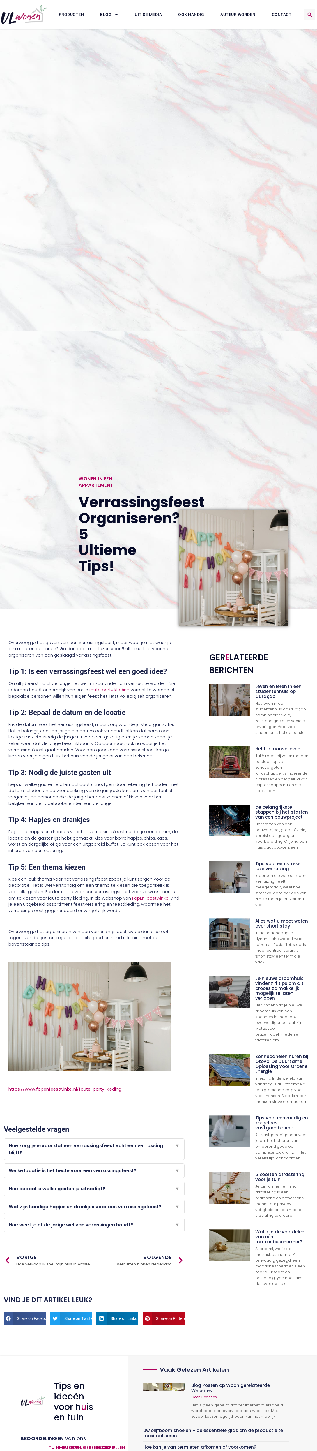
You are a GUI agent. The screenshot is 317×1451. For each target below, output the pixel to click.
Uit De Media (148, 14)
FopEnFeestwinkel (150, 898)
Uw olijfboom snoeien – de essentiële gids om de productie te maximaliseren (213, 1433)
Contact (282, 14)
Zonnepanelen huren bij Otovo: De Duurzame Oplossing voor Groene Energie (281, 1063)
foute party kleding (109, 690)
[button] (309, 14)
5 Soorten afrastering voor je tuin (279, 1176)
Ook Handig (191, 14)
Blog (109, 15)
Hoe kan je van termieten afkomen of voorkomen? (199, 1447)
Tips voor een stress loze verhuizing (278, 866)
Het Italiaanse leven (277, 749)
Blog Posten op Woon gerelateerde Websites (230, 1388)
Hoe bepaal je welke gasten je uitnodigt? (94, 1188)
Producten (71, 14)
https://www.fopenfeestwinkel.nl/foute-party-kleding (64, 1089)
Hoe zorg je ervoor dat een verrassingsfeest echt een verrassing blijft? (94, 1149)
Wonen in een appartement (96, 482)
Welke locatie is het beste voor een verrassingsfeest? (94, 1170)
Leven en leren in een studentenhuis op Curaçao (278, 691)
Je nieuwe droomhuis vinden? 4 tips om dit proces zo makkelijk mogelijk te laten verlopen (279, 988)
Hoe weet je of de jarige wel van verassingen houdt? (94, 1224)
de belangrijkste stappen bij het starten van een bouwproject (281, 812)
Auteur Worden (238, 14)
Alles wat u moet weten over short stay (281, 923)
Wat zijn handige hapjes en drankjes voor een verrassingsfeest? (94, 1206)
